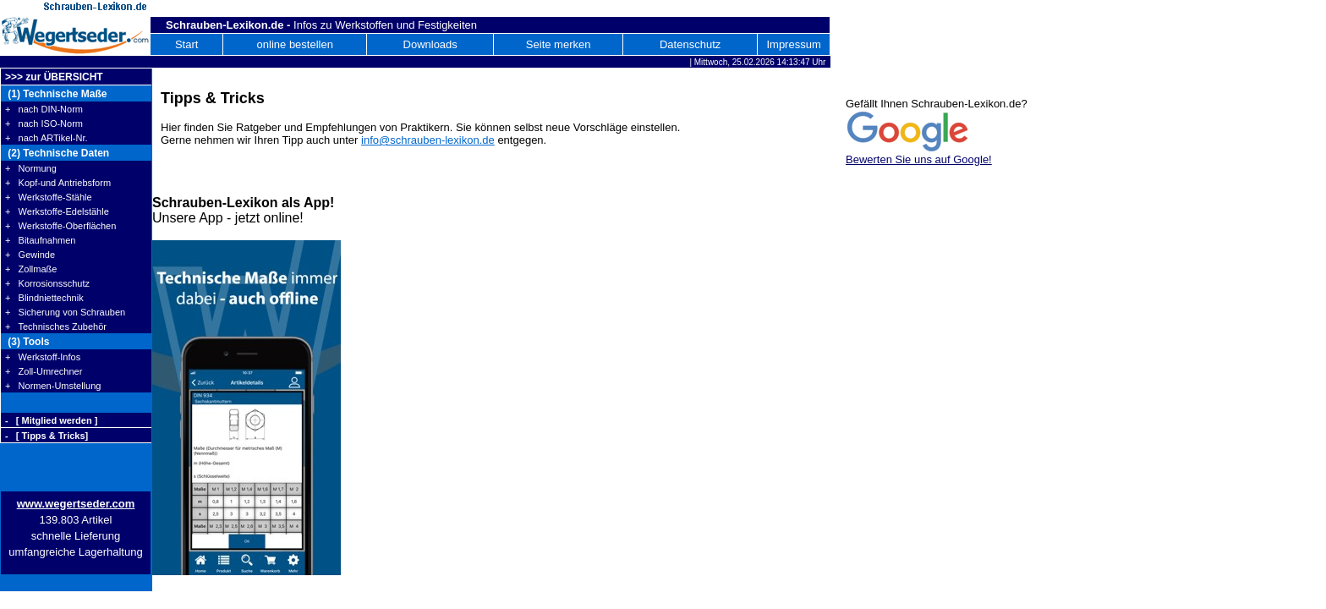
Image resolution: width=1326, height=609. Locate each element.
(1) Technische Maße (56, 94)
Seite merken (558, 44)
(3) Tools (27, 342)
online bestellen (295, 44)
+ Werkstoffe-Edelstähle (57, 211)
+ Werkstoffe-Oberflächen (60, 226)
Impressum (793, 44)
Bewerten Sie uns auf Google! (919, 159)
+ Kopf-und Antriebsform (58, 183)
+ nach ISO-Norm (44, 123)
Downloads (430, 44)
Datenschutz (690, 44)
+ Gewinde (30, 255)
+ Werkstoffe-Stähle (48, 197)
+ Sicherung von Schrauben (65, 312)
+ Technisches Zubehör (56, 326)
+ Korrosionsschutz (47, 283)
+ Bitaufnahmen (40, 240)
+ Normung (31, 168)
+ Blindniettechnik (44, 298)
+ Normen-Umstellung (53, 386)
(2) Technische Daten (57, 153)
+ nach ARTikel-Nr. (46, 138)
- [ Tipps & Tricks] (46, 436)
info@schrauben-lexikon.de (428, 140)
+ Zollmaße (31, 269)
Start (186, 44)
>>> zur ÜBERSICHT (54, 77)
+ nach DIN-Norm (44, 109)
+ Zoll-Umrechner (43, 371)
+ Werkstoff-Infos (42, 357)
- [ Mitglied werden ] (51, 420)
